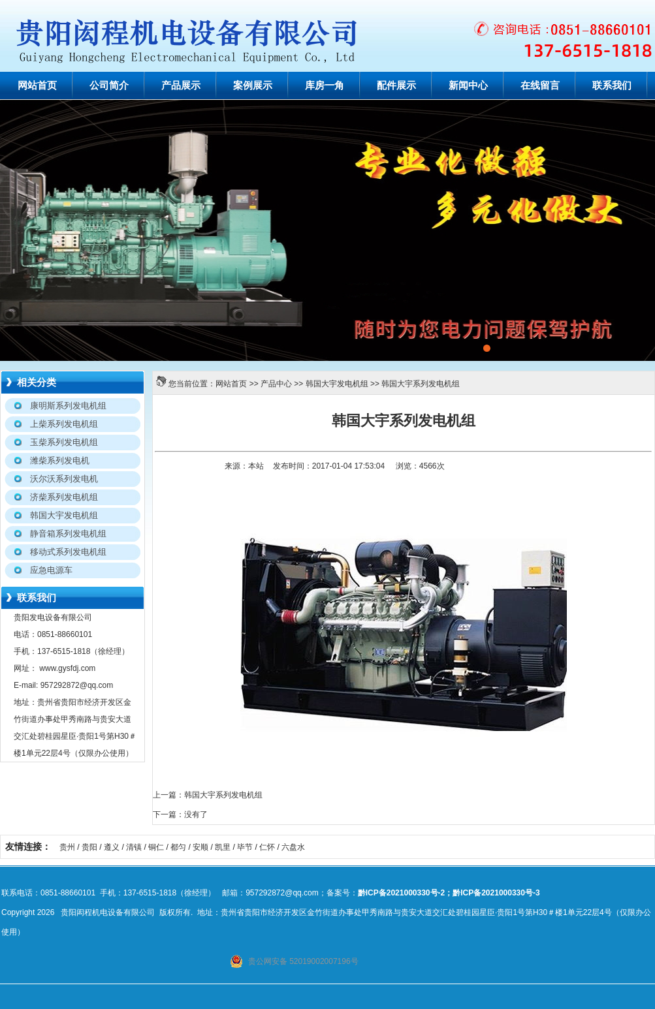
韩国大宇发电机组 (337, 383)
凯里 (223, 847)
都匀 (178, 847)
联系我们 (611, 85)
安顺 (200, 847)
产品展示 (180, 85)
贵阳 (89, 847)
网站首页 (37, 85)
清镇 (134, 847)
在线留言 (540, 85)
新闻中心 (468, 85)
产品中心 (276, 383)
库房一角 (324, 85)
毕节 (245, 847)
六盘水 (293, 847)
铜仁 (156, 847)
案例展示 (252, 85)
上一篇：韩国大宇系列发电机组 (208, 794)
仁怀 (267, 847)
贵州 (67, 847)
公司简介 (109, 85)
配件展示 (396, 85)
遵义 (112, 847)
